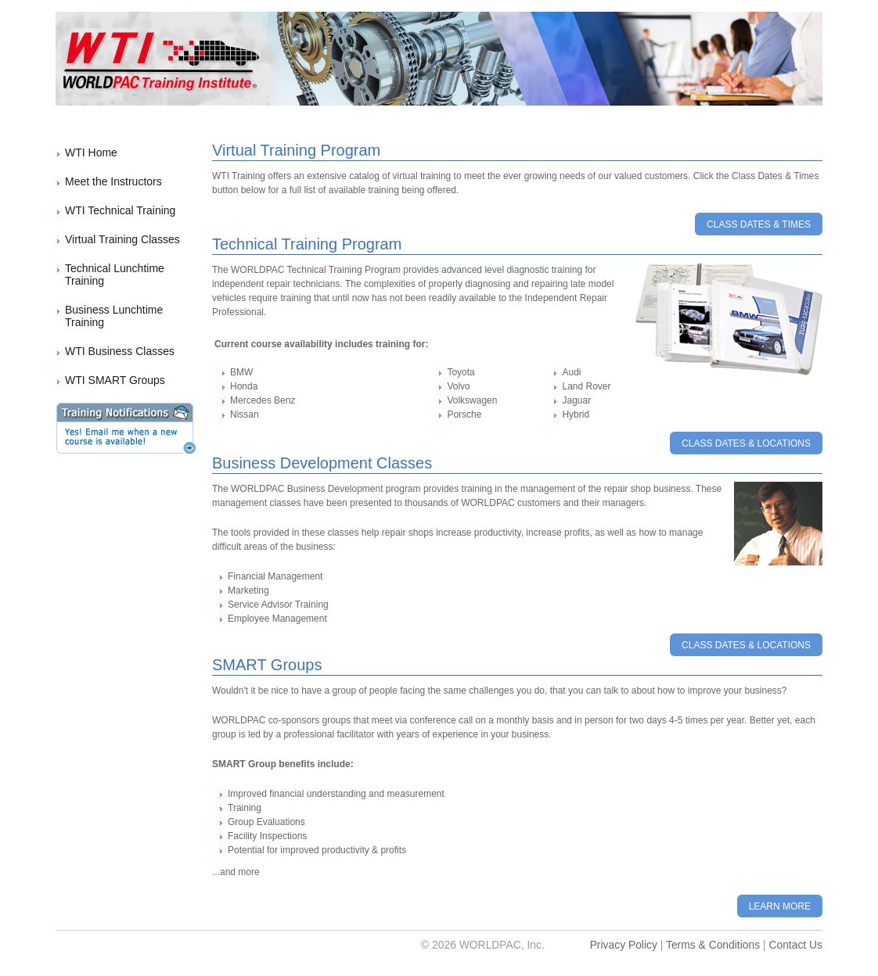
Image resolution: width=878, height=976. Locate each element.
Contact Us (795, 944)
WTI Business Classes (120, 351)
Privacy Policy (623, 944)
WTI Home (91, 152)
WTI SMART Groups (115, 380)
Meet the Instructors (113, 181)
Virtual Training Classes (122, 239)
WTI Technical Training (120, 210)
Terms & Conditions (713, 944)
